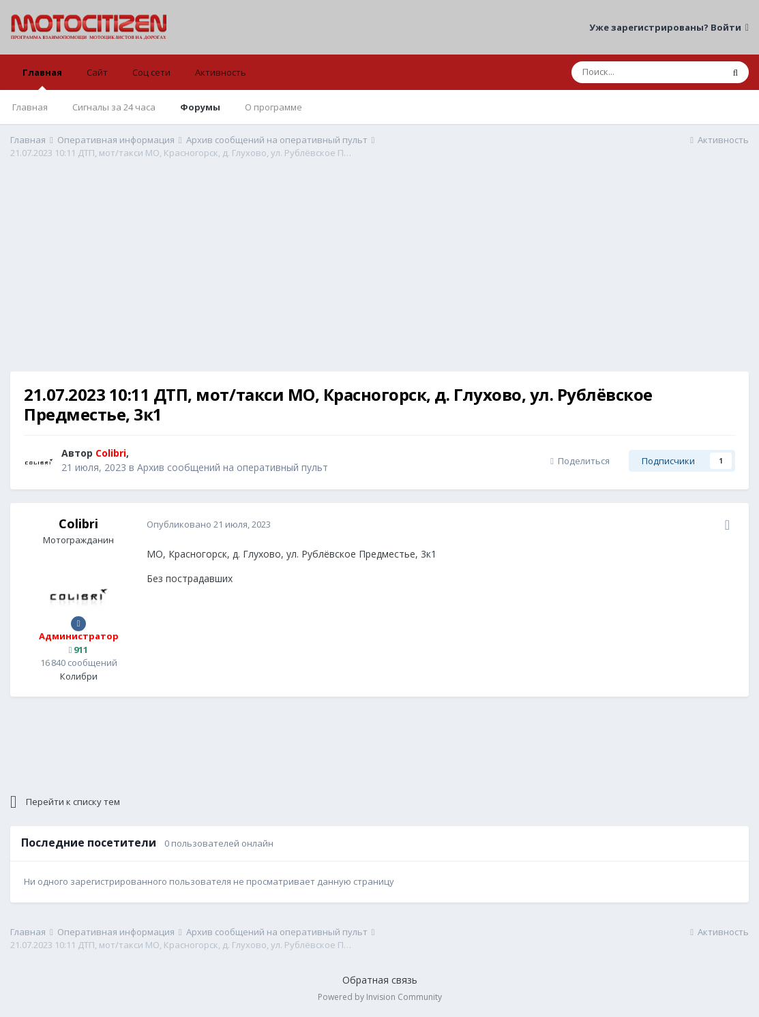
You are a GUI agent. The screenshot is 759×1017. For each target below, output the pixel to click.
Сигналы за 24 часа (113, 107)
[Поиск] (646, 72)
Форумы (200, 107)
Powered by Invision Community (380, 997)
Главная (42, 78)
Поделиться (580, 461)
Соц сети (151, 72)
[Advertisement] (380, 276)
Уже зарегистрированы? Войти (669, 27)
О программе (273, 107)
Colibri (78, 523)
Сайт (97, 72)
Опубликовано (209, 524)
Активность (220, 72)
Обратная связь (379, 979)
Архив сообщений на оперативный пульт (232, 467)
